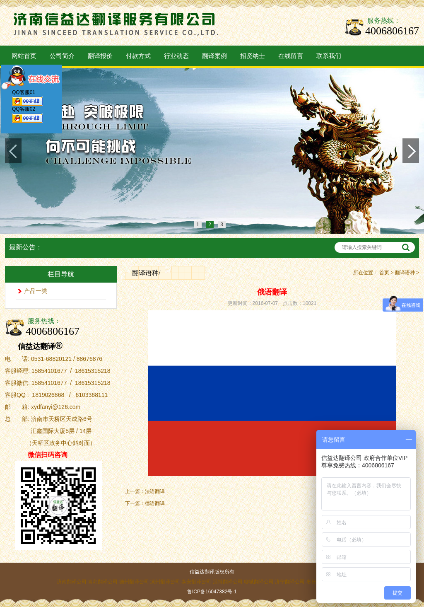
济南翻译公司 (72, 582)
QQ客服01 (27, 99)
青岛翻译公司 (103, 582)
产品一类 (35, 291)
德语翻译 (155, 503)
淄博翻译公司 (228, 582)
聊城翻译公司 (259, 582)
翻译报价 (100, 56)
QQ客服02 (27, 116)
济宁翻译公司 (290, 582)
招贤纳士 (252, 56)
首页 (384, 273)
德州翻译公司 (134, 582)
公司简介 (62, 56)
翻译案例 (214, 56)
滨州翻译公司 (165, 582)
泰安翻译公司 (196, 582)
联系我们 (328, 56)
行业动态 (176, 56)
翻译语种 (405, 273)
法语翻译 (155, 491)
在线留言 (290, 56)
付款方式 (138, 56)
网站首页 (24, 56)
